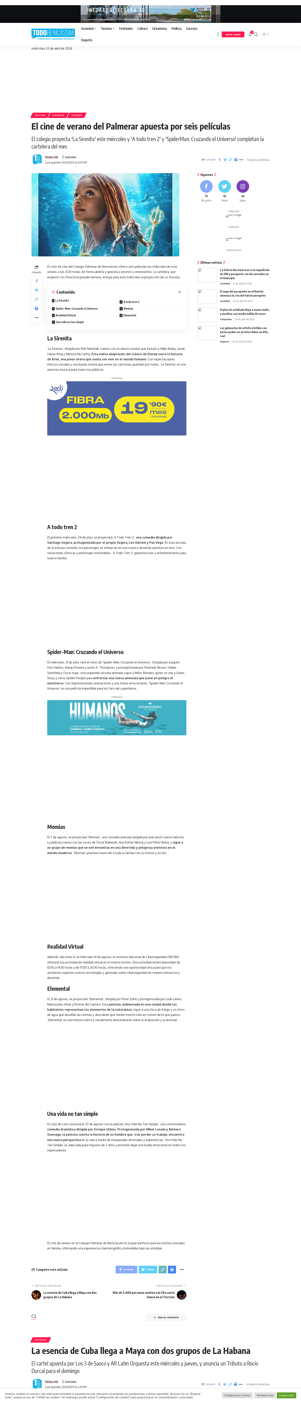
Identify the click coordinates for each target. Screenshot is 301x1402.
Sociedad (58, 115)
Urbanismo (226, 319)
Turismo (76, 115)
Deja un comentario (166, 1317)
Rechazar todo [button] (265, 1395)
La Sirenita (62, 300)
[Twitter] (224, 191)
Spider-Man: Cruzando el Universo (77, 308)
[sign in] (233, 34)
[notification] (250, 34)
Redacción (51, 157)
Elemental (129, 315)
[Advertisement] (150, 80)
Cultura (40, 115)
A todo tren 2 (131, 301)
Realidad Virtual (66, 315)
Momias (128, 308)
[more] (218, 34)
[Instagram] (242, 191)
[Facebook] (206, 191)
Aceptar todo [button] (286, 1395)
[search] (256, 34)
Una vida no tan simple (70, 322)
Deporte (224, 341)
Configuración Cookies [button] (237, 1395)
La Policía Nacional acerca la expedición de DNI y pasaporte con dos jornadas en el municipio (245, 274)
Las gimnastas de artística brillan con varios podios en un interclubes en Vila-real (244, 332)
